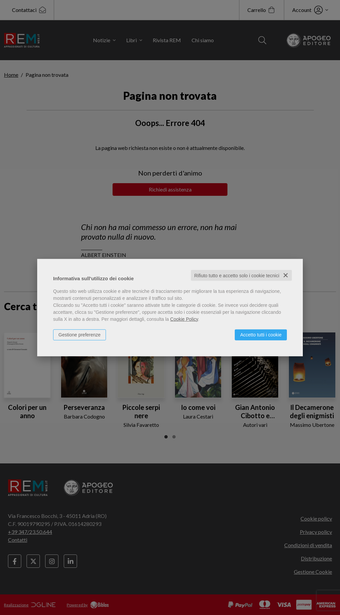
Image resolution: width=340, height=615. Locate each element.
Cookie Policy (184, 318)
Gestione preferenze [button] (79, 334)
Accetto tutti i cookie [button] (261, 334)
